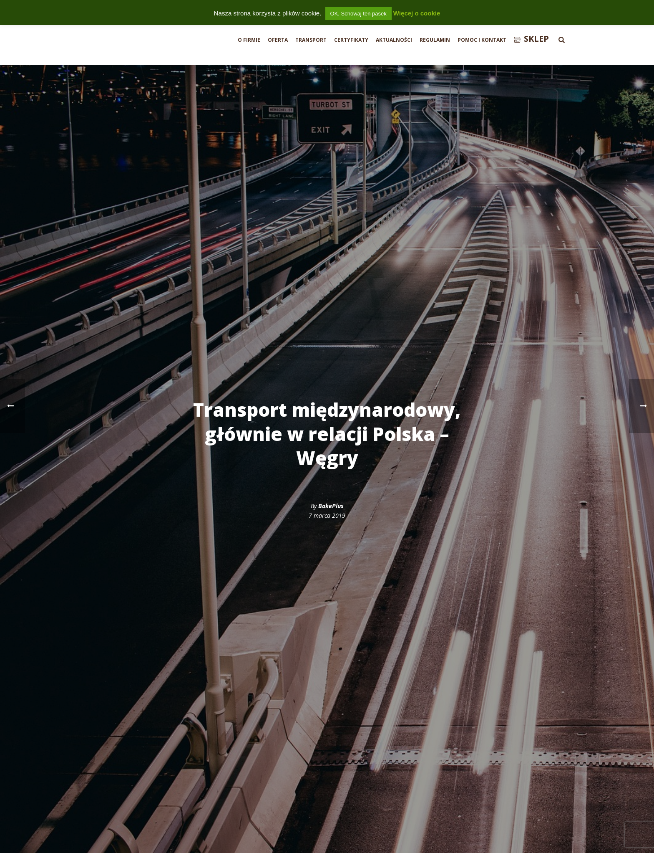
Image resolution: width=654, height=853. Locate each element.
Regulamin (435, 39)
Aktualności (394, 39)
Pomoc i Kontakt (482, 39)
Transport (311, 39)
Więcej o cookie (416, 13)
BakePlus (331, 506)
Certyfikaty (351, 39)
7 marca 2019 (327, 515)
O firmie (249, 39)
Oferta (278, 39)
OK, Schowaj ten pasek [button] (358, 13)
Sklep (531, 38)
